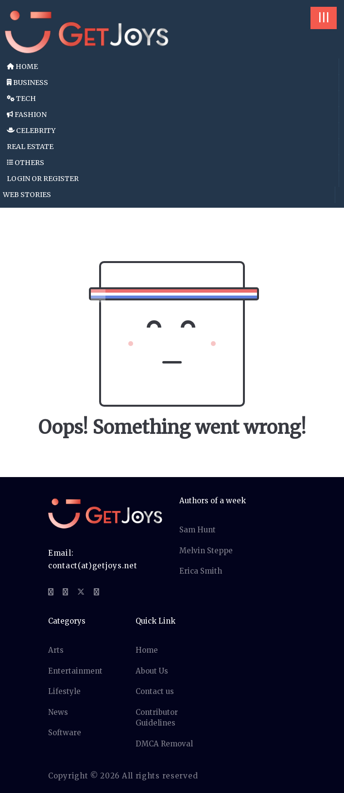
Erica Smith (200, 571)
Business (27, 82)
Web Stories (27, 194)
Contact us (155, 691)
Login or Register (43, 178)
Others (25, 162)
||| (323, 18)
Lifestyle (64, 691)
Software (64, 732)
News (58, 712)
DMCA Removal (164, 743)
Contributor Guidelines (157, 718)
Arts (56, 650)
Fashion (27, 114)
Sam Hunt (197, 529)
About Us (152, 671)
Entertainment (75, 671)
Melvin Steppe (206, 550)
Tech (21, 98)
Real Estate (30, 146)
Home (22, 66)
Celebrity (31, 130)
